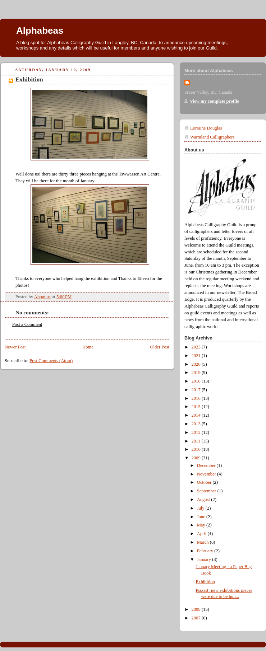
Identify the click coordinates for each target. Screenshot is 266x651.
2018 (197, 381)
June (201, 516)
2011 (197, 441)
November (207, 474)
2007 (197, 617)
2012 (197, 432)
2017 (197, 389)
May (201, 525)
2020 (197, 364)
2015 (197, 406)
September (207, 490)
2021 (197, 355)
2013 (197, 423)
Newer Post (15, 347)
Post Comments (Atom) (51, 360)
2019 (197, 372)
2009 (197, 457)
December (207, 465)
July (201, 508)
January (204, 559)
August (204, 499)
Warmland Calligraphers (212, 137)
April (202, 533)
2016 (197, 398)
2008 (197, 609)
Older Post (159, 347)
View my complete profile (214, 101)
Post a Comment (27, 324)
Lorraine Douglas (206, 128)
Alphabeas (40, 30)
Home (87, 347)
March (203, 542)
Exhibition (205, 581)
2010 (197, 449)
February (206, 550)
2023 (197, 347)
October (205, 482)
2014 (197, 415)
